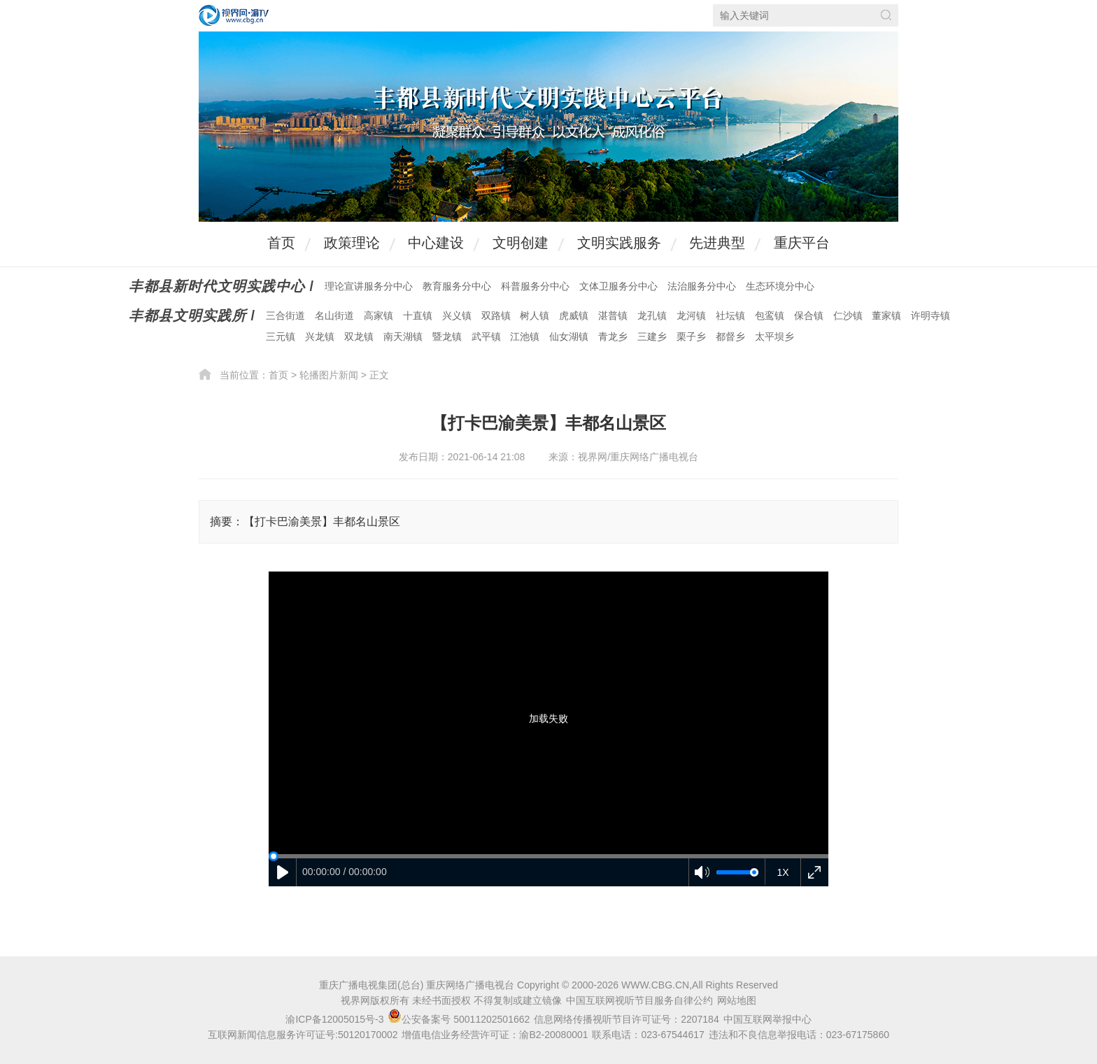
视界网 (234, 15)
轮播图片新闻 (328, 375)
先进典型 (717, 242)
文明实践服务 (619, 242)
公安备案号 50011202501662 (460, 1019)
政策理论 (352, 242)
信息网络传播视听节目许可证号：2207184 (626, 1019)
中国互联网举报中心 (767, 1019)
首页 (281, 242)
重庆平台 (802, 242)
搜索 (886, 15)
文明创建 (520, 242)
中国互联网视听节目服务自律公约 (639, 1000)
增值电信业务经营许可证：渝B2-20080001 (495, 1034)
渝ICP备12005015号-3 (334, 1019)
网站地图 (736, 1000)
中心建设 (436, 242)
